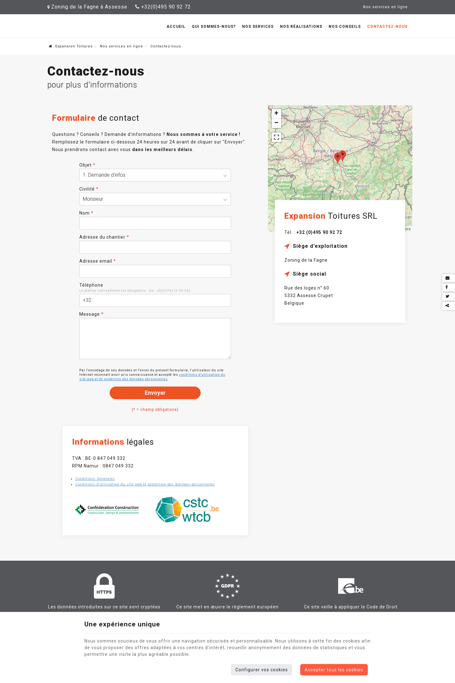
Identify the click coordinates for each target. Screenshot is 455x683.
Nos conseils (345, 26)
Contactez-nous (387, 26)
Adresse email (97, 261)
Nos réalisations (301, 26)
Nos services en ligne (121, 46)
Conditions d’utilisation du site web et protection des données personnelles (145, 484)
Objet (87, 165)
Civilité (89, 189)
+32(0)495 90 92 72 (163, 7)
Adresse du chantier (104, 237)
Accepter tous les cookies (334, 669)
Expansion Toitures (71, 46)
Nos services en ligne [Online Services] (385, 7)
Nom (86, 213)
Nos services (258, 26)
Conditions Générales (95, 479)
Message (91, 314)
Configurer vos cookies (261, 669)
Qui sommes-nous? (214, 26)
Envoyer (155, 392)
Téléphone (91, 285)
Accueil (176, 26)
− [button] (276, 123)
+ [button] (276, 114)
